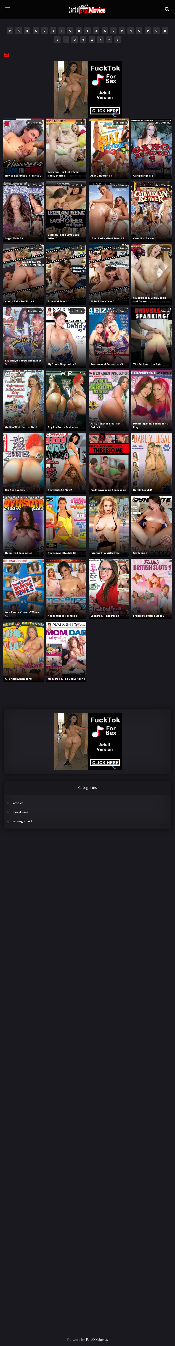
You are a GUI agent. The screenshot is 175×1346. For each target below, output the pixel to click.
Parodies (18, 803)
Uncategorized (22, 821)
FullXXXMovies (97, 1339)
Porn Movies (20, 812)
